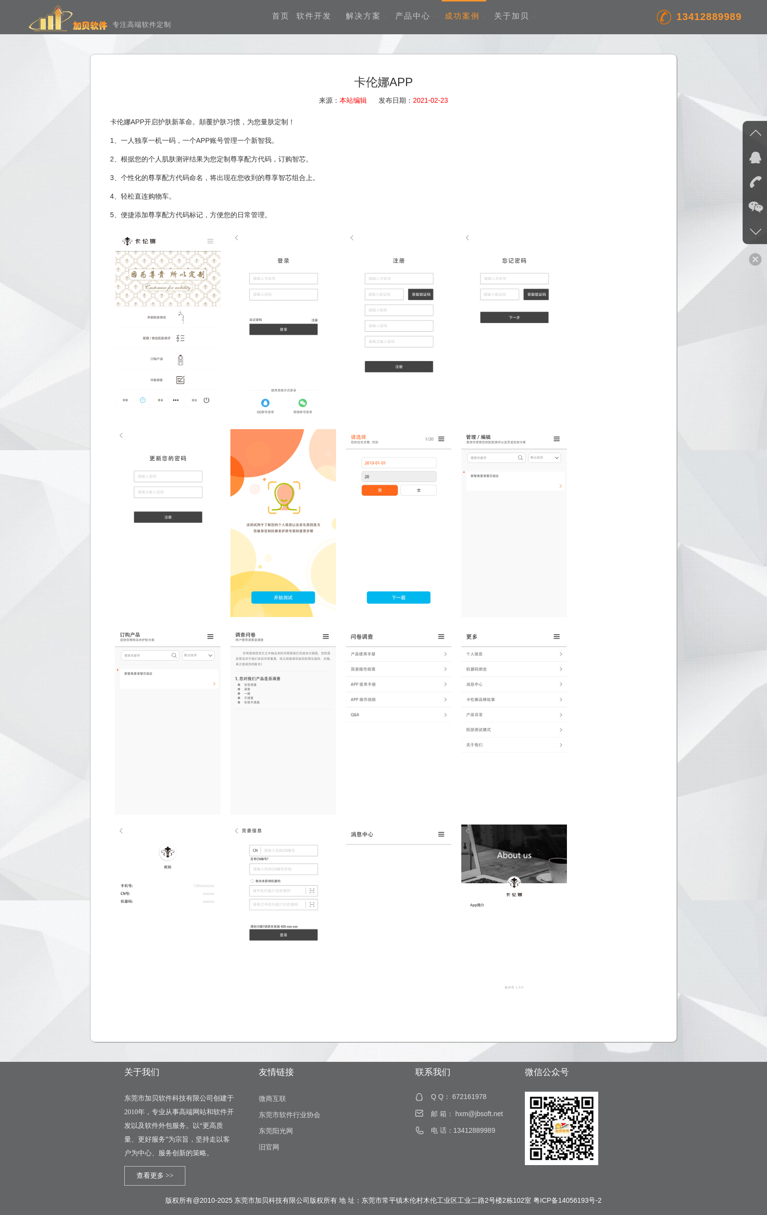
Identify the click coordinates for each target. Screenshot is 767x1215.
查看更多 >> (154, 1175)
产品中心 (416, 16)
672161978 (469, 1096)
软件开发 (317, 16)
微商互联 (272, 1098)
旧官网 (269, 1147)
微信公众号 (547, 1072)
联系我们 (433, 1072)
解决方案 (367, 16)
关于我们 (141, 1072)
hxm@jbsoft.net (479, 1114)
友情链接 (276, 1072)
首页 (281, 16)
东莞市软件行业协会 (289, 1115)
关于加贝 (515, 16)
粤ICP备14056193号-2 (567, 1200)
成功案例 (466, 16)
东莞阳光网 (276, 1131)
